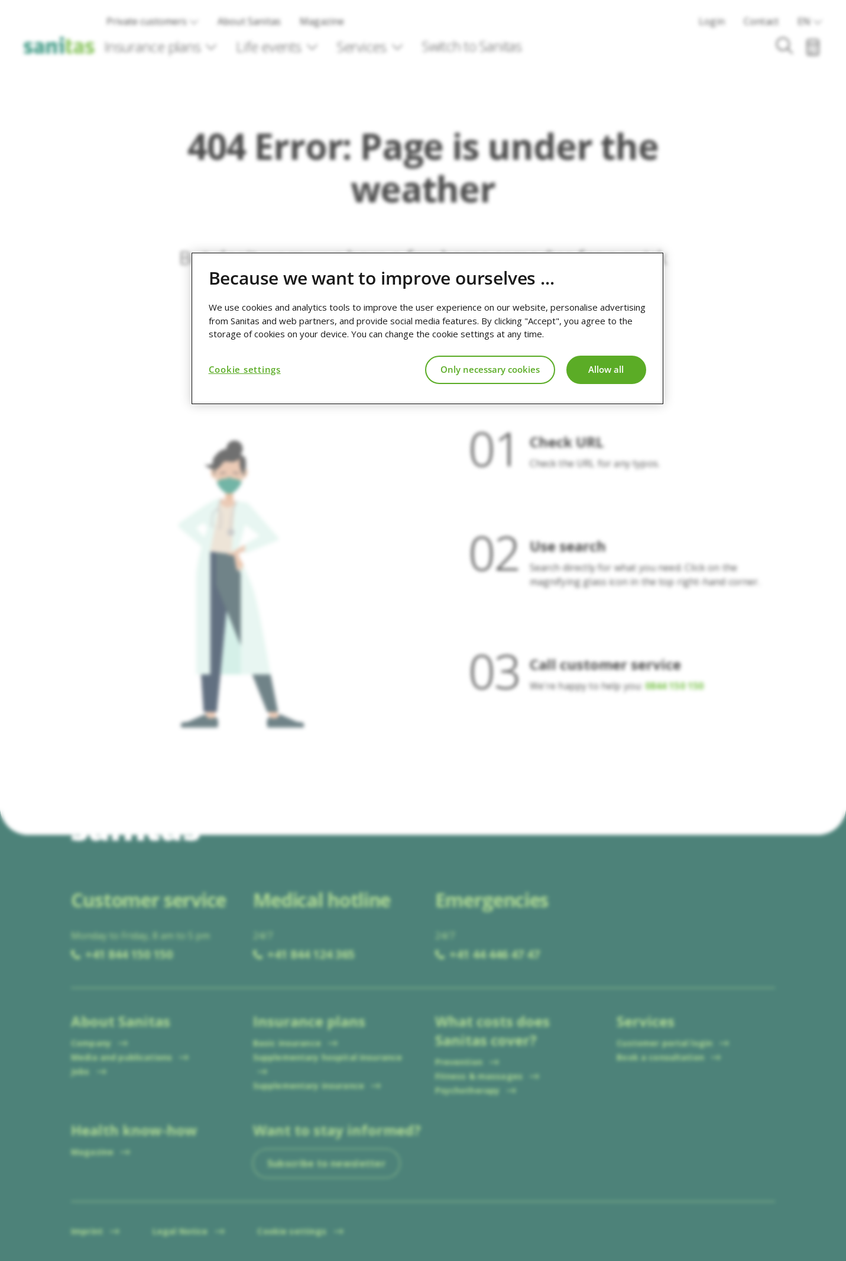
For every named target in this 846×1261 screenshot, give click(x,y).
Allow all (606, 369)
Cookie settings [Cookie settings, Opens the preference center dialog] (245, 369)
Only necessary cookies (490, 369)
